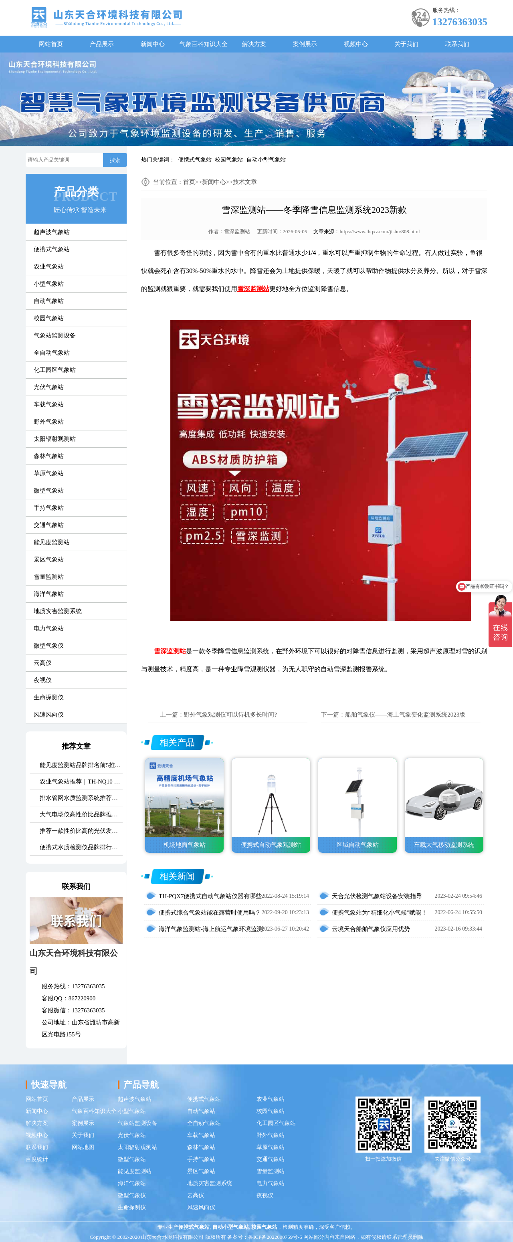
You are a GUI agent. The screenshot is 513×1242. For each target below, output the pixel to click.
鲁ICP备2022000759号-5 (275, 1237)
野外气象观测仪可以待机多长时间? (230, 714)
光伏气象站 (49, 387)
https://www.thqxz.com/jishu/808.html (379, 231)
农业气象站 (49, 266)
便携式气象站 (195, 160)
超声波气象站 (52, 232)
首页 (189, 182)
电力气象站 (49, 628)
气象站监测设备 (55, 335)
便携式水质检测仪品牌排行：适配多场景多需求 (81, 847)
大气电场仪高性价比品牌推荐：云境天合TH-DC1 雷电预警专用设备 (81, 814)
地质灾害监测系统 (58, 611)
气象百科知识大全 (204, 44)
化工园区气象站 (55, 370)
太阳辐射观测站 (55, 439)
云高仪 (43, 663)
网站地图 (83, 1147)
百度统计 (37, 1159)
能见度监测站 (52, 542)
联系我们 (457, 44)
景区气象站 (49, 559)
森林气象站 (49, 456)
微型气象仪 (49, 645)
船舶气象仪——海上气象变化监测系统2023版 (405, 714)
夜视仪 (43, 680)
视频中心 (356, 44)
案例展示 (305, 44)
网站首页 (51, 44)
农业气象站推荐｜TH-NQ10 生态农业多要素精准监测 (81, 781)
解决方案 (254, 44)
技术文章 (245, 182)
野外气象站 (49, 421)
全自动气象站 (52, 352)
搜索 (115, 160)
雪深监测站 (237, 231)
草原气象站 (49, 473)
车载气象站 (49, 404)
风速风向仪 (49, 714)
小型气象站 (49, 284)
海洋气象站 (49, 594)
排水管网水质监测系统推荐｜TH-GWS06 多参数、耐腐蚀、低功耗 (81, 798)
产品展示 (102, 44)
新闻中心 (153, 44)
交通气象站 (49, 525)
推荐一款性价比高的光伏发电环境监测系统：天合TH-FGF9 (81, 831)
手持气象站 (49, 508)
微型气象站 (49, 490)
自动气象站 (49, 301)
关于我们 (406, 44)
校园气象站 (229, 160)
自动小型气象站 (266, 160)
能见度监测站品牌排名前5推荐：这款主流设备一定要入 (81, 765)
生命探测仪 (49, 697)
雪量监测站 (49, 577)
